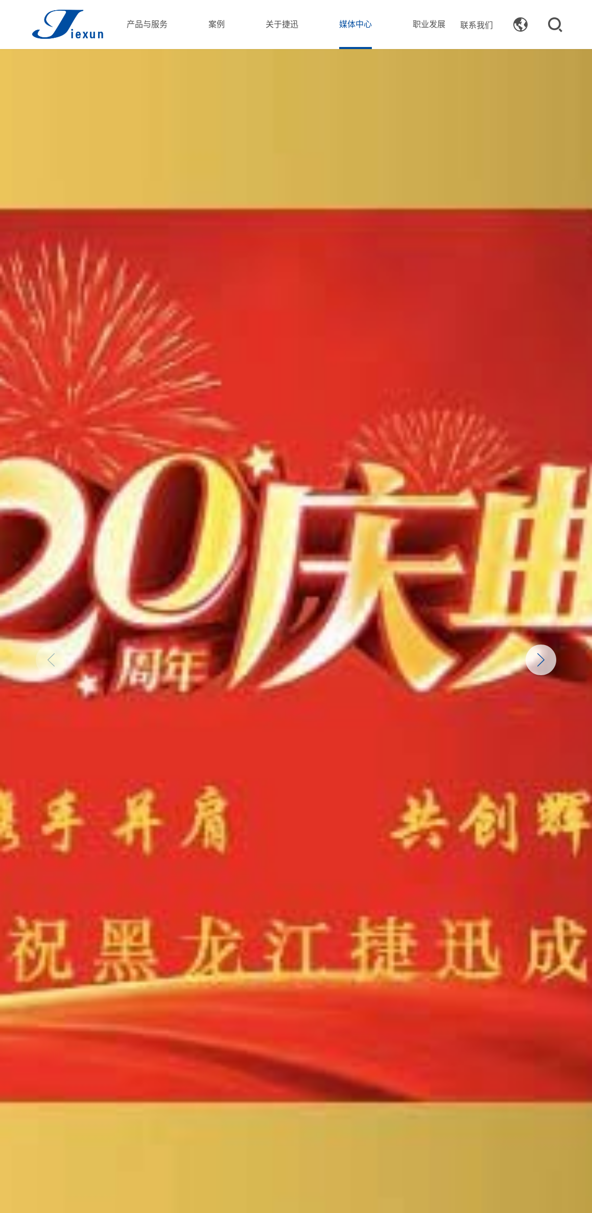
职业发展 (429, 23)
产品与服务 (147, 23)
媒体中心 (355, 23)
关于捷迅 (282, 23)
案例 (216, 23)
